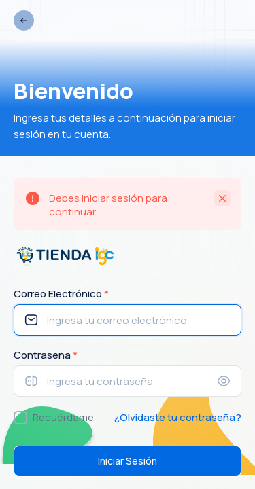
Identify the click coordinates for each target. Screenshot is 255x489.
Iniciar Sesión (127, 460)
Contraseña (46, 355)
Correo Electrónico (61, 294)
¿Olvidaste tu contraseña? (177, 417)
